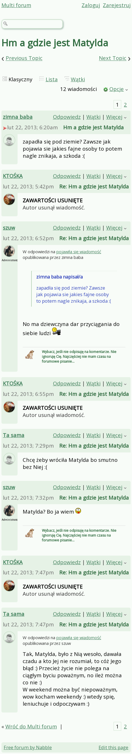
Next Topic (112, 58)
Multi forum (16, 5)
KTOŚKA (13, 175)
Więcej (114, 116)
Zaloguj (91, 5)
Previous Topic (24, 58)
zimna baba (18, 116)
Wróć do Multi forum (31, 726)
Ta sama (13, 435)
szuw (9, 227)
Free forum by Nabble (28, 747)
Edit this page (113, 747)
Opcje (116, 88)
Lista (52, 79)
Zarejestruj (117, 5)
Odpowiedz (67, 116)
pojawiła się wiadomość (78, 251)
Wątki (78, 79)
